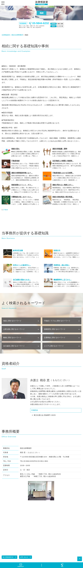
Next (6, 210)
